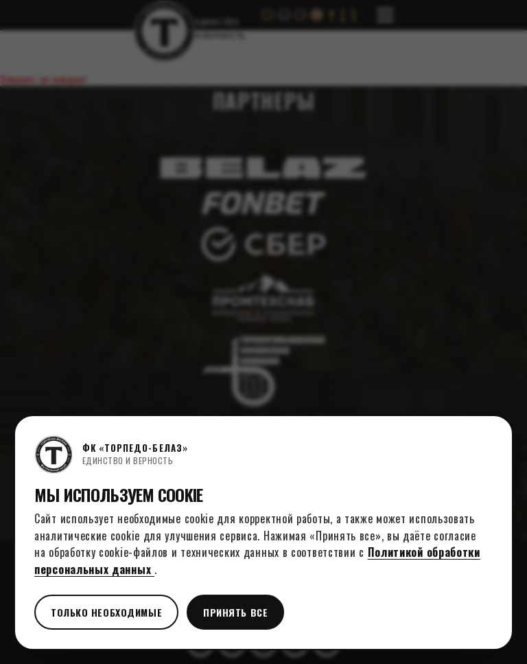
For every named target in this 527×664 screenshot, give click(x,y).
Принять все (235, 612)
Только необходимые (106, 612)
